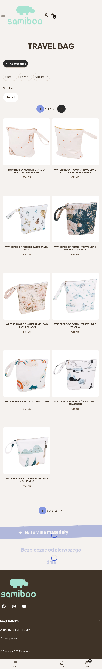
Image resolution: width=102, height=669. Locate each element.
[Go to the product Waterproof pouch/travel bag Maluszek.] (75, 373)
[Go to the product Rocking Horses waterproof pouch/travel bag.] (26, 141)
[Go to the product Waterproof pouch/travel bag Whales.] (75, 296)
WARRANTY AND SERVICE (15, 630)
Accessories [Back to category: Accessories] (15, 63)
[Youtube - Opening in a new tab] (24, 606)
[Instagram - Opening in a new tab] (14, 606)
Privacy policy (8, 638)
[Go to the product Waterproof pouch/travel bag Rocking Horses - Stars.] (75, 141)
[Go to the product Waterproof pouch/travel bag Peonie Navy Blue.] (75, 219)
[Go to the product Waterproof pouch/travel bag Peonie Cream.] (26, 296)
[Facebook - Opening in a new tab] (4, 606)
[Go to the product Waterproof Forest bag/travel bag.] (26, 219)
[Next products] (61, 510)
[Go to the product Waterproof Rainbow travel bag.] (26, 373)
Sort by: (8, 88)
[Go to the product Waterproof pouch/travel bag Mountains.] (26, 450)
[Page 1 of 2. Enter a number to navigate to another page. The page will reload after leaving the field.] (40, 109)
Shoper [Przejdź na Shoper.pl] (24, 651)
